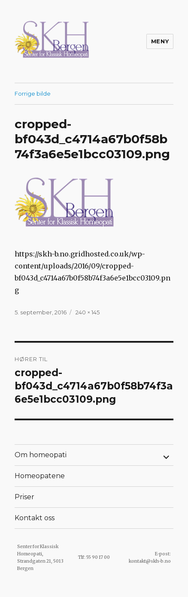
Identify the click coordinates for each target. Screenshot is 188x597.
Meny (160, 41)
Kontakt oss (35, 518)
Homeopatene (40, 476)
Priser (24, 497)
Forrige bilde (33, 93)
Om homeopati (41, 455)
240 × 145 (88, 312)
